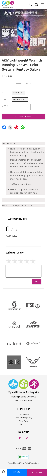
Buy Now (17, 472)
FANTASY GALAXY (19, 99)
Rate (37, 281)
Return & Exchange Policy (23, 418)
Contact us (23, 424)
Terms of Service (23, 415)
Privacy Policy (23, 421)
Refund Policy (34, 463)
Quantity (5, 106)
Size (3, 93)
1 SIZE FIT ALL (18, 93)
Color (4, 99)
